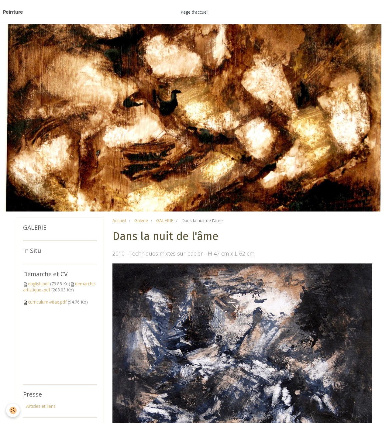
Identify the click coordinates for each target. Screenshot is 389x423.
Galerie (141, 220)
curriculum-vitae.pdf (47, 302)
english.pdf (38, 284)
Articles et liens (41, 406)
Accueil (119, 220)
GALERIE (164, 220)
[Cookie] (13, 410)
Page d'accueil (194, 12)
